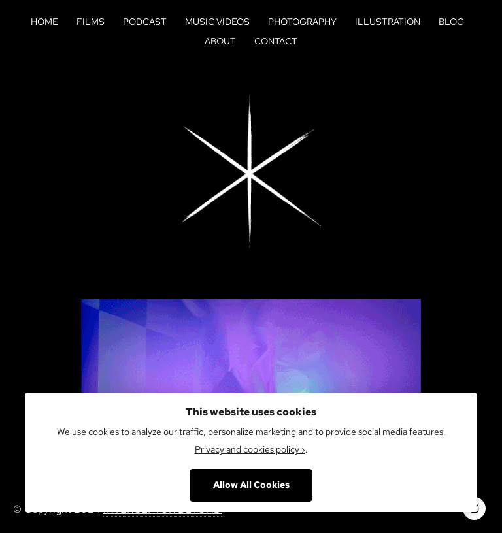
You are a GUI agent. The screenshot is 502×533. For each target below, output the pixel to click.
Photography (302, 21)
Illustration (387, 21)
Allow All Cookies (251, 485)
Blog (451, 21)
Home (44, 21)
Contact (275, 41)
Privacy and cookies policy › (250, 449)
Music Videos (217, 21)
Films (90, 21)
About (220, 41)
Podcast (145, 21)
